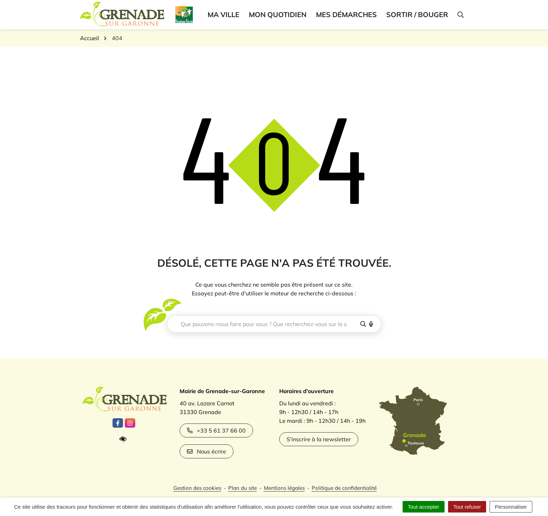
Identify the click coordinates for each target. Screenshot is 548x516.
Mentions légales (284, 488)
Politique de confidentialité (344, 488)
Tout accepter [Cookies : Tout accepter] (423, 507)
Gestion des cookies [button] (197, 488)
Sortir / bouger (417, 14)
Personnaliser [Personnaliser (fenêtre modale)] (511, 507)
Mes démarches (346, 14)
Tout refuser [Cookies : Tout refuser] (467, 507)
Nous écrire (206, 451)
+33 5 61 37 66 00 (216, 430)
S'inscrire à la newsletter (319, 439)
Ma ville (223, 14)
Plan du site (242, 488)
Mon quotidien (278, 14)
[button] (460, 14)
